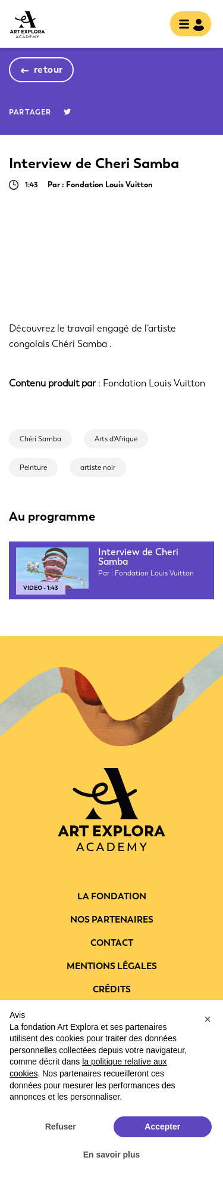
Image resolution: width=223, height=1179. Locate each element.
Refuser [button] (60, 1126)
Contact (111, 942)
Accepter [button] (162, 1126)
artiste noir (97, 467)
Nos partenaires (111, 919)
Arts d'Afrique (116, 439)
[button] (207, 1019)
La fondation (111, 896)
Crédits (112, 989)
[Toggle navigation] (187, 25)
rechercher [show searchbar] (151, 25)
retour (48, 69)
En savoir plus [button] (111, 1154)
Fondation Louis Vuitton (154, 383)
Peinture (33, 467)
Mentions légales (112, 966)
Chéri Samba (40, 439)
